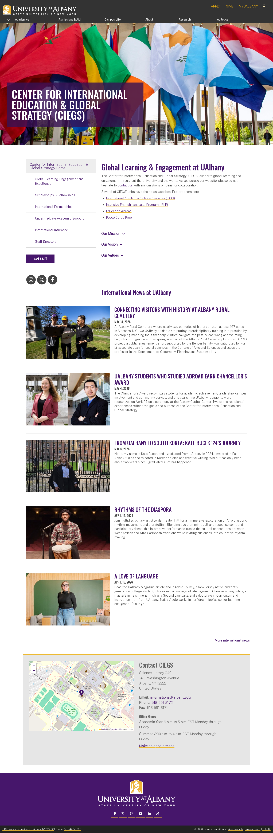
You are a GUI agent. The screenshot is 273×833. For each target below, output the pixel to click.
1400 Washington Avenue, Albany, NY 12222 (28, 829)
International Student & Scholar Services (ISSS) (140, 198)
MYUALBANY (248, 6)
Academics (22, 19)
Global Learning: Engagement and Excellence (59, 181)
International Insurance (51, 230)
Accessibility (235, 829)
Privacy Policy (252, 829)
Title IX (266, 829)
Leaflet (103, 729)
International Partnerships (53, 207)
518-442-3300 (72, 829)
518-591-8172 (162, 703)
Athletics (222, 19)
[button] (81, 693)
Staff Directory (45, 241)
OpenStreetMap (116, 729)
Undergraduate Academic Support (59, 218)
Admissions (69, 19)
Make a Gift (40, 259)
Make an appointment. (156, 746)
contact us (125, 185)
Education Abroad (118, 211)
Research (185, 19)
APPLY (215, 6)
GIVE (229, 6)
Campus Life (112, 19)
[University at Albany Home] (40, 9)
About (149, 19)
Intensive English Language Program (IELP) (137, 204)
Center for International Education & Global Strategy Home (59, 166)
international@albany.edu (170, 697)
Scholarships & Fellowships (55, 195)
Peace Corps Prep (119, 217)
